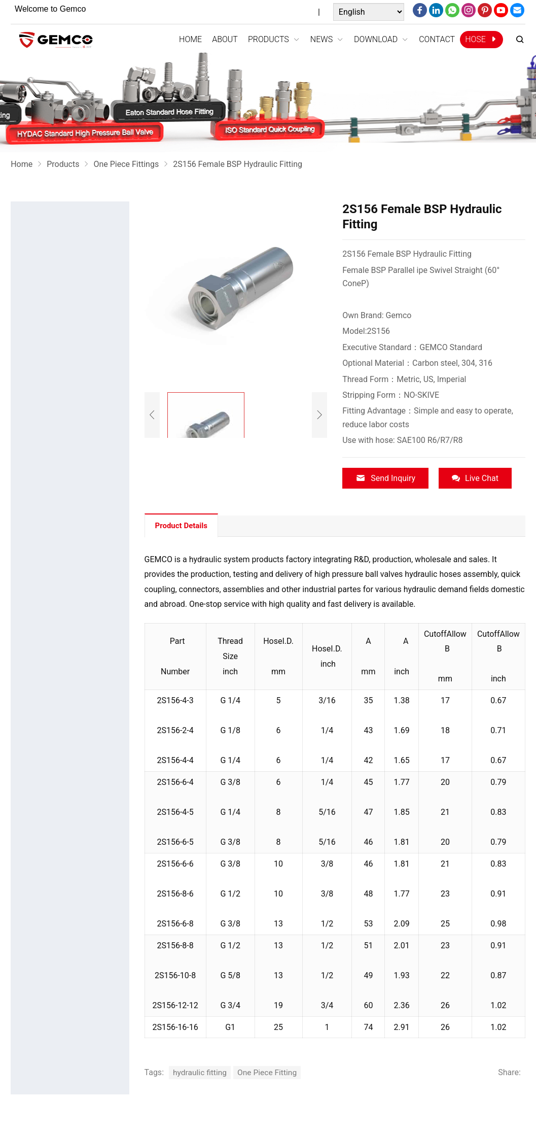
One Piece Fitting (269, 1071)
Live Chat (475, 478)
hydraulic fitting (200, 1071)
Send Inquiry (385, 478)
